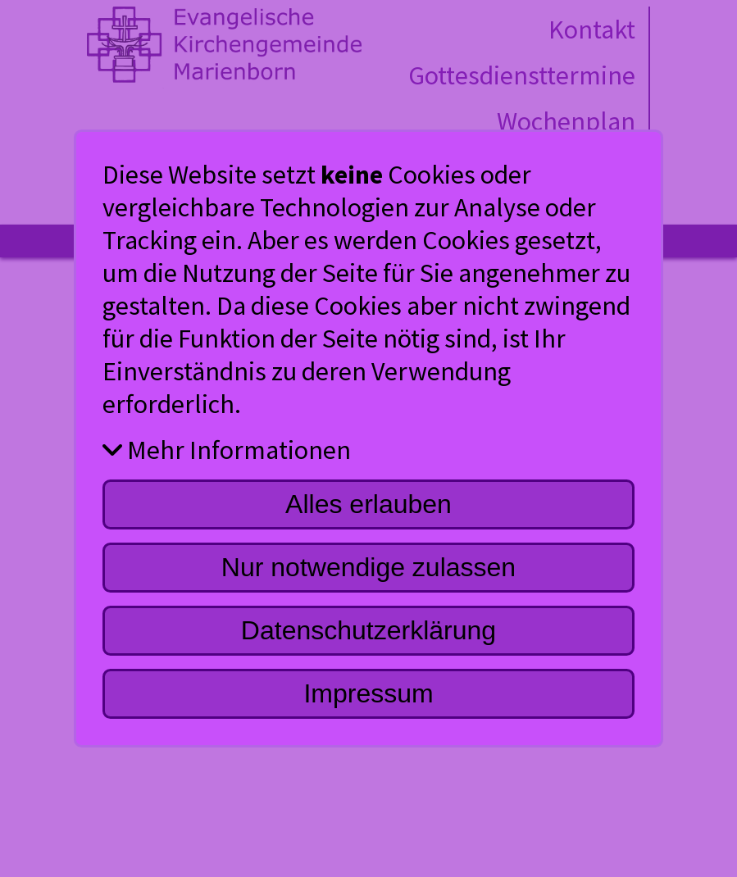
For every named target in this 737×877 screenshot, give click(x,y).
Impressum (368, 693)
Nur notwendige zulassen (368, 567)
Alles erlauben (368, 504)
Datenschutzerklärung (368, 630)
